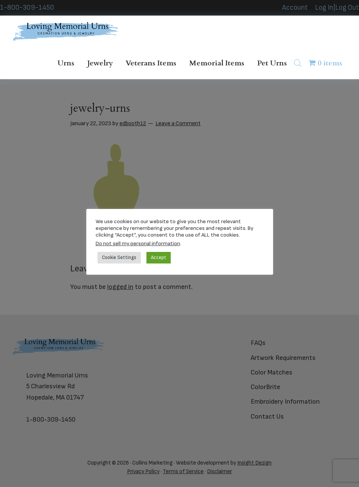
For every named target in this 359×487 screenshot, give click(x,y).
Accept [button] (158, 258)
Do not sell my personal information (138, 243)
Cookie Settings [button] (119, 258)
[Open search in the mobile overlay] (299, 63)
